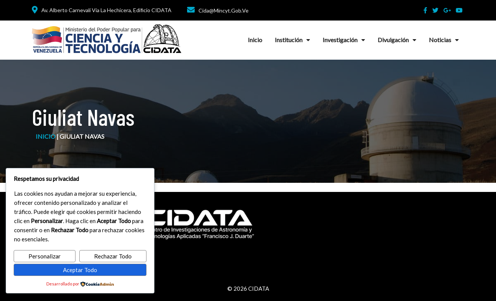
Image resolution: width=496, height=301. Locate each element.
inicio (45, 136)
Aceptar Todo (80, 269)
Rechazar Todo (113, 256)
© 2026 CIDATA (248, 288)
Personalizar (44, 256)
